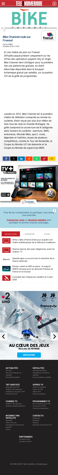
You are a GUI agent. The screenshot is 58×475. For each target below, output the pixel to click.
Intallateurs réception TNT (15, 392)
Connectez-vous (15, 220)
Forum (8, 429)
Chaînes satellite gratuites (15, 406)
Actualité (9, 420)
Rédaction (36, 418)
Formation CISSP (25, 441)
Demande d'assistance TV (42, 425)
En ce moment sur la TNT (42, 404)
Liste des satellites (40, 370)
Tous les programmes (41, 408)
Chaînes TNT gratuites (14, 389)
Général (35, 423)
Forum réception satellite (42, 377)
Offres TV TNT (38, 389)
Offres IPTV (37, 392)
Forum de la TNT (12, 394)
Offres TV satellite (39, 387)
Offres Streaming (39, 394)
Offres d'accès (11, 423)
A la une (9, 370)
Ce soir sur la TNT (39, 406)
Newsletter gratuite (13, 377)
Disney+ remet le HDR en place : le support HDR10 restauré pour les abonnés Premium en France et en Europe (32, 269)
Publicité (36, 420)
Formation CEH (24, 439)
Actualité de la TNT (13, 387)
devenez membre (37, 220)
